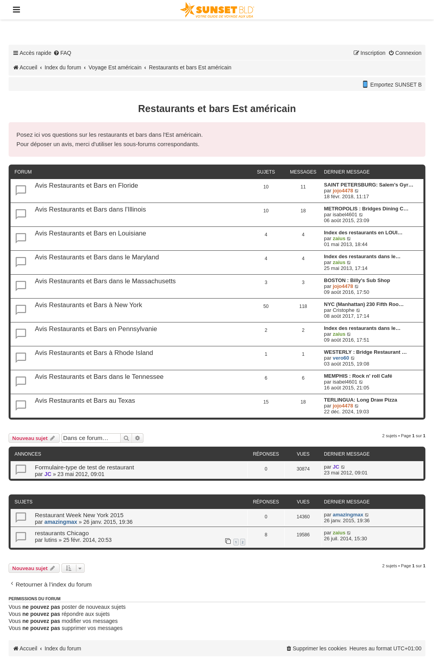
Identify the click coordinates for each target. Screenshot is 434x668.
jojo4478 (343, 191)
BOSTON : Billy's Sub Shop (357, 280)
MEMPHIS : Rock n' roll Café (358, 376)
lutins (50, 540)
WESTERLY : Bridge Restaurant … (365, 352)
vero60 (341, 358)
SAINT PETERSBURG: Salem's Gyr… (368, 185)
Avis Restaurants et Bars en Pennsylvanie (96, 329)
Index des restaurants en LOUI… (363, 232)
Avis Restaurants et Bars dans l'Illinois (90, 209)
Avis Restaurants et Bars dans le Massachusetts (105, 281)
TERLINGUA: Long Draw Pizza (360, 400)
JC (47, 474)
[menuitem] (62, 53)
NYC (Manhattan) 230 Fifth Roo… (364, 304)
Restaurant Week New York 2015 (79, 515)
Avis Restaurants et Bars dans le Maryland (97, 257)
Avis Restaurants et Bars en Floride (86, 185)
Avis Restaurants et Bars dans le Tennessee (99, 376)
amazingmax (60, 522)
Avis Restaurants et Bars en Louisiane (90, 233)
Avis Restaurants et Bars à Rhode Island (94, 353)
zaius (339, 238)
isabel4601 (345, 214)
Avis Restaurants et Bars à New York (88, 305)
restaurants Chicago (62, 533)
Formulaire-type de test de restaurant (84, 467)
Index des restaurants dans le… (362, 256)
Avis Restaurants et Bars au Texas (85, 400)
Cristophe (343, 310)
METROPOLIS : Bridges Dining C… (366, 209)
